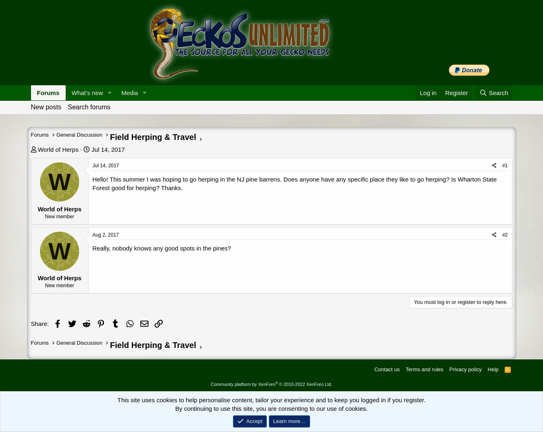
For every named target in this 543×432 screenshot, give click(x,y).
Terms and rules (424, 369)
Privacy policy (465, 369)
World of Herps (58, 149)
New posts (46, 107)
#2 (505, 235)
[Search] (493, 92)
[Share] (494, 166)
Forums (48, 92)
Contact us (387, 369)
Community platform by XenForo (271, 384)
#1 (505, 165)
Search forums (89, 107)
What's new (87, 92)
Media (129, 92)
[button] (109, 92)
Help (493, 369)
